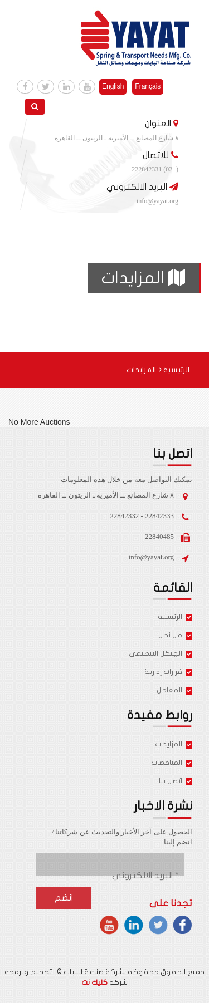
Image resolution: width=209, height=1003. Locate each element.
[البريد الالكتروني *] (128, 875)
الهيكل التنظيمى (160, 654)
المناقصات (171, 763)
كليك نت (94, 982)
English (113, 86)
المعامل (174, 691)
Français (148, 86)
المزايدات (173, 745)
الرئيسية (174, 370)
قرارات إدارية (168, 672)
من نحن (175, 636)
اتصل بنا (175, 781)
